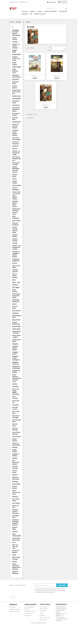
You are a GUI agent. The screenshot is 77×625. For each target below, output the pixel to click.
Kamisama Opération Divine (16, 109)
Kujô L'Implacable (16, 535)
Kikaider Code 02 (15, 270)
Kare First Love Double (16, 138)
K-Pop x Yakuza (14, 38)
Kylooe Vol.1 (45, 105)
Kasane (14, 148)
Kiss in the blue (15, 412)
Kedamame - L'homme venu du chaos (16, 211)
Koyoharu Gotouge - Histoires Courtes (15, 522)
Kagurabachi (16, 54)
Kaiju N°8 (15, 79)
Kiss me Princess (15, 429)
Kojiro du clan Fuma (15, 478)
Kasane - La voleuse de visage (16, 152)
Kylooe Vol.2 (56, 76)
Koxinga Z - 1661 (16, 516)
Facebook (11, 597)
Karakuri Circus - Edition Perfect (15, 132)
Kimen (14, 304)
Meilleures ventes (14, 611)
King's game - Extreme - (16, 332)
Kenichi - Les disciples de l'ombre (16, 247)
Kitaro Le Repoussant (16, 444)
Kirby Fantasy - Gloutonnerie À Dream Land (16, 378)
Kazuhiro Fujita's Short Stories (15, 203)
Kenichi (14, 243)
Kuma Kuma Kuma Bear (16, 539)
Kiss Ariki (15, 405)
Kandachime (16, 122)
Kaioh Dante (16, 96)
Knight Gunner (14, 450)
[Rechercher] (57, 8)
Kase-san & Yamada (16, 163)
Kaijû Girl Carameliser (16, 76)
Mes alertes (43, 619)
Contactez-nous (29, 613)
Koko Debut (16, 484)
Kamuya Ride (15, 118)
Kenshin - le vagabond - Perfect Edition (16, 254)
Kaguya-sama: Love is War (16, 58)
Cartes (39, 11)
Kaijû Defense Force (15, 71)
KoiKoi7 (14, 475)
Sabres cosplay (40, 14)
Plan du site (28, 615)
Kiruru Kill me (15, 401)
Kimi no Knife (14, 307)
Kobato (14, 458)
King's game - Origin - (16, 336)
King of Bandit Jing (16, 323)
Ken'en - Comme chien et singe (15, 229)
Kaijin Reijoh (16, 67)
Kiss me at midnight (15, 416)
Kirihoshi (15, 386)
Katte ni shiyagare (15, 188)
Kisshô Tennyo (14, 440)
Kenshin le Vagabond (15, 260)
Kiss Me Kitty (14, 425)
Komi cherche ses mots (16, 492)
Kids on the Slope (16, 266)
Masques (25, 14)
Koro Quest (16, 503)
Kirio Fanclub (15, 397)
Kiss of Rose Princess (16, 433)
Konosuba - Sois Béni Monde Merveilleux (16, 32)
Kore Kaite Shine (15, 500)
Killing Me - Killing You (16, 300)
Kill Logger (16, 287)
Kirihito (14, 384)
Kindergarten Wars (16, 316)
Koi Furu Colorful (15, 467)
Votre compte (45, 604)
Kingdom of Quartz (16, 371)
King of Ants (16, 320)
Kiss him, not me (15, 408)
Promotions (12, 607)
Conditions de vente (30, 611)
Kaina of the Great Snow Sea (16, 91)
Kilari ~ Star (16, 282)
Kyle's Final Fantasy (16, 558)
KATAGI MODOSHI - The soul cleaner (16, 169)
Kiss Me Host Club (16, 420)
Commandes (43, 611)
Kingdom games (15, 353)
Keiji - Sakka (16, 220)
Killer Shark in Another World (16, 295)
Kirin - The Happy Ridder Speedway (15, 391)
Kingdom (15, 344)
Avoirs (41, 613)
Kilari (14, 280)
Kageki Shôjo (14, 51)
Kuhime (15, 531)
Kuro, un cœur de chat (15, 546)
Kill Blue (15, 285)
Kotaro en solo (15, 506)
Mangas (25, 11)
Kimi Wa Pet (16, 311)
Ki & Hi (14, 263)
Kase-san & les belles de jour (16, 158)
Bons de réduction (45, 617)
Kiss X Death (16, 436)
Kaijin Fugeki (14, 63)
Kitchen (14, 447)
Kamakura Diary (15, 102)
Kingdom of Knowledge (16, 367)
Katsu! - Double (14, 182)
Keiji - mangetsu (15, 217)
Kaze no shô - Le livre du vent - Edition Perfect (16, 195)
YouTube (15, 597)
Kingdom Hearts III (15, 363)
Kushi (14, 555)
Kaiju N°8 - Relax (15, 82)
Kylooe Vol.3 (34, 76)
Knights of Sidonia (15, 455)
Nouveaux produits (14, 609)
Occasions (63, 11)
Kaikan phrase (14, 87)
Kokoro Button (14, 487)
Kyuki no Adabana (15, 572)
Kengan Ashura (14, 235)
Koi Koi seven (14, 471)
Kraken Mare (14, 528)
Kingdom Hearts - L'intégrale (16, 358)
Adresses (42, 615)
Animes (32, 11)
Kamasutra (16, 105)
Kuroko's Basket (15, 551)
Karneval (15, 146)
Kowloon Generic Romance (15, 511)
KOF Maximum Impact (15, 462)
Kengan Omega (14, 240)
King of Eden (16, 326)
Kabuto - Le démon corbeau (16, 46)
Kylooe (14, 561)
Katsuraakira (16, 185)
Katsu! (14, 179)
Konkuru (15, 496)
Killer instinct (14, 290)
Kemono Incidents (15, 224)
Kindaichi (15, 313)
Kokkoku (15, 481)
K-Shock (15, 42)
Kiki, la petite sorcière (15, 275)
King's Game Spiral (16, 340)
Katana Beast (14, 175)
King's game (16, 329)
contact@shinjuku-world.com (62, 619)
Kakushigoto (16, 98)
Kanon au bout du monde (15, 126)
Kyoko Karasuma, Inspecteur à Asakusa (16, 566)
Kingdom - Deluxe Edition (15, 348)
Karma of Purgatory (15, 143)
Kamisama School (16, 114)
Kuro (14, 542)
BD (31, 14)
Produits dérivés (50, 11)
